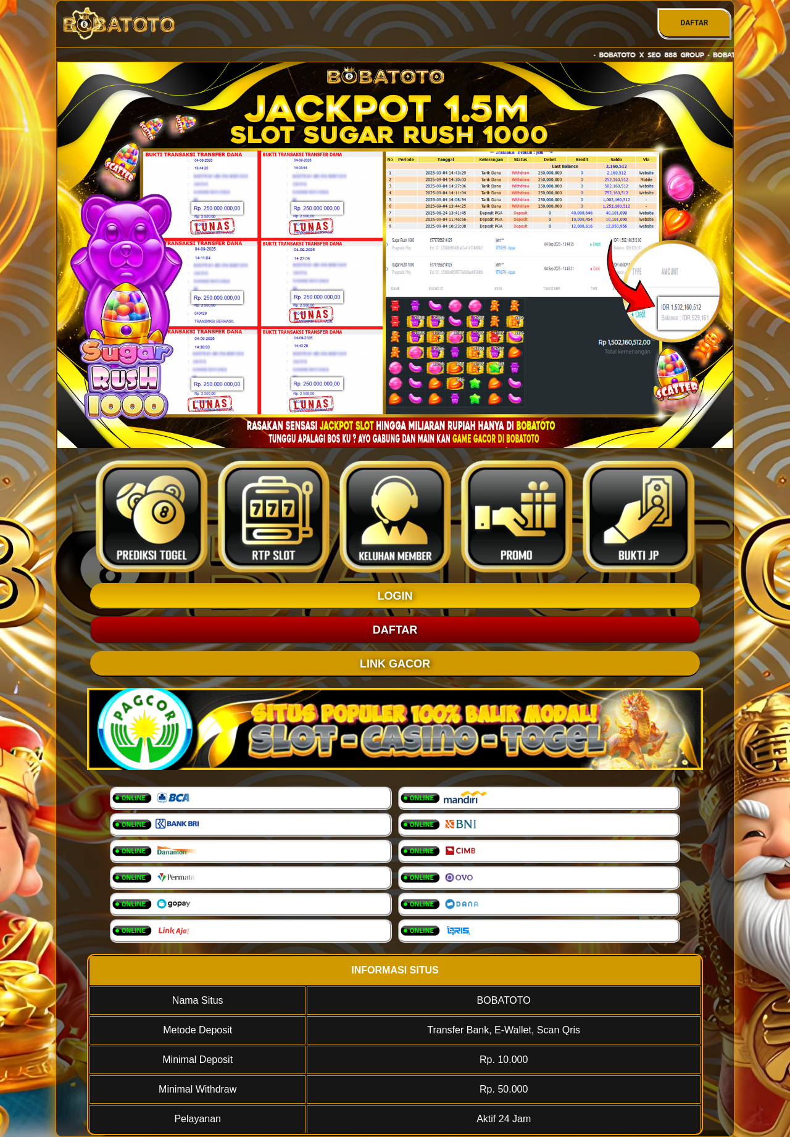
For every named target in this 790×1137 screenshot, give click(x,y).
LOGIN (395, 596)
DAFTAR (694, 23)
